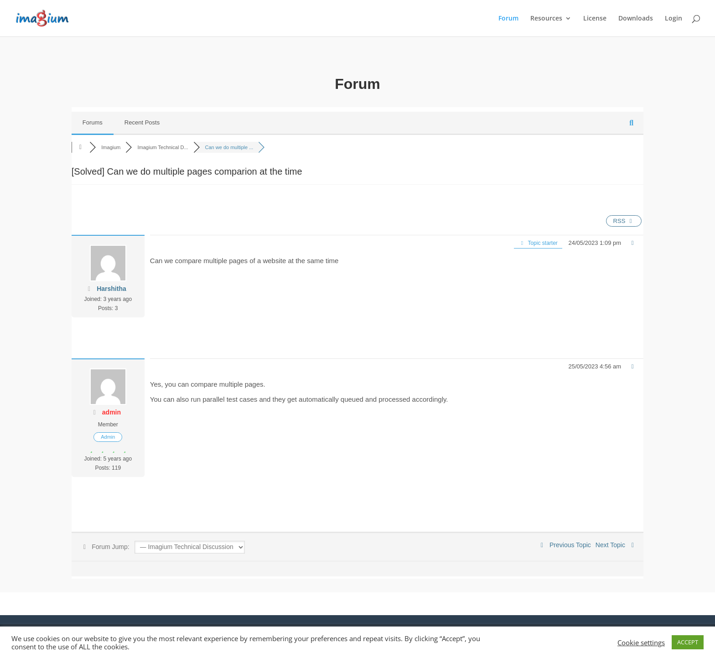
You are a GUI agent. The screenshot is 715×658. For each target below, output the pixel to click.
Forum (508, 18)
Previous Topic (564, 545)
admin (111, 412)
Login (673, 18)
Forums (93, 122)
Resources (546, 18)
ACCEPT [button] (687, 642)
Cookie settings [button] (641, 642)
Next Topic (616, 545)
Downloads (635, 18)
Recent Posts (142, 122)
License (594, 18)
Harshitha (111, 288)
